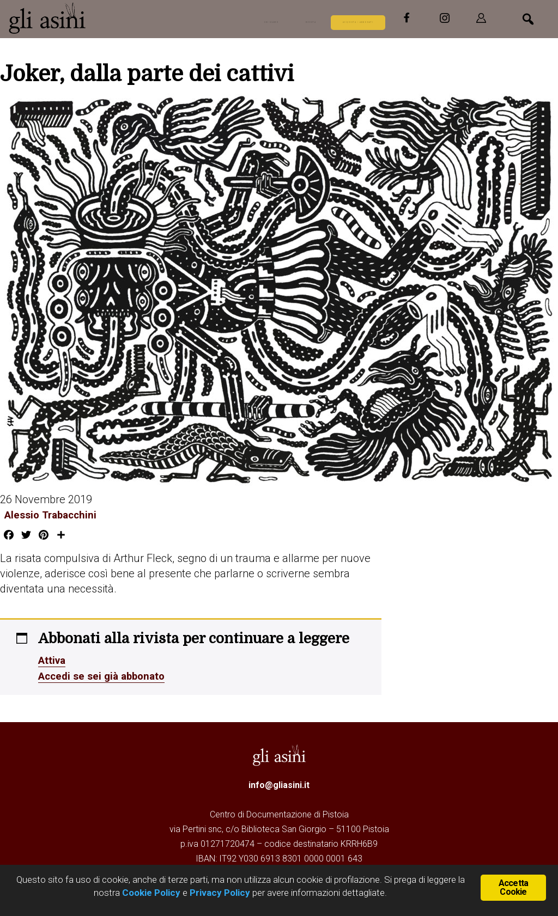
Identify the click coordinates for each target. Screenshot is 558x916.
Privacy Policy (220, 892)
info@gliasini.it (279, 783)
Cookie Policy (150, 892)
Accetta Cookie (513, 886)
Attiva (53, 659)
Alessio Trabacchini (49, 514)
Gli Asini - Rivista (90, 18)
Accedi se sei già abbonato (105, 674)
